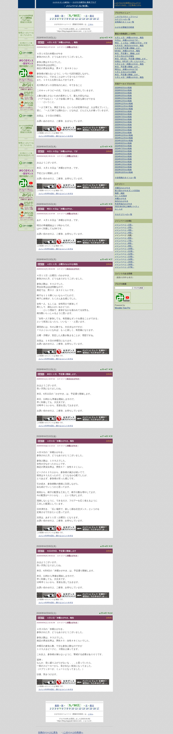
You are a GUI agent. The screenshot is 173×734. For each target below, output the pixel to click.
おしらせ (119, 209)
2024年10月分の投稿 (124, 141)
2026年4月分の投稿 (123, 93)
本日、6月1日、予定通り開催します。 (131, 59)
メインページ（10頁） (124, 249)
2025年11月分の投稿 (124, 106)
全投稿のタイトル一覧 (124, 22)
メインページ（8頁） (124, 243)
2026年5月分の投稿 (123, 90)
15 (91, 19)
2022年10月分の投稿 (124, 172)
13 (83, 19)
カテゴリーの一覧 (122, 19)
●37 (106, 369)
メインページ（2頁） (124, 227)
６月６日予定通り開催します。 (128, 48)
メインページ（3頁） (124, 230)
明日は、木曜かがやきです (126, 69)
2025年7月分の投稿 (123, 117)
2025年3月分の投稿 (123, 127)
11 (76, 19)
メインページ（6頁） (124, 238)
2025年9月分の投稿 (123, 111)
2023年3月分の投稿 (123, 170)
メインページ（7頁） (124, 241)
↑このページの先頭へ (73, 732)
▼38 (110, 369)
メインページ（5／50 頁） (77, 6)
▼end (109, 613)
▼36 (110, 204)
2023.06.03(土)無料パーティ (127, 206)
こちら (90, 24)
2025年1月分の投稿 (123, 133)
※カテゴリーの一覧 (123, 214)
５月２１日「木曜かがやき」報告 (129, 64)
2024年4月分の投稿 (123, 156)
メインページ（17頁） (124, 267)
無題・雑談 (119, 193)
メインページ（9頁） (124, 246)
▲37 (102, 436)
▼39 (110, 436)
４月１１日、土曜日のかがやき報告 (62, 264)
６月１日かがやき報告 (124, 56)
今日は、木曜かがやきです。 (127, 40)
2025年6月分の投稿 (123, 119)
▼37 (110, 259)
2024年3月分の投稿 (123, 159)
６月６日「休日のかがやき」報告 (129, 46)
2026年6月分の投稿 (123, 88)
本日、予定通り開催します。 (127, 67)
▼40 (110, 546)
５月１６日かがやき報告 (125, 72)
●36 (106, 259)
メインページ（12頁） (124, 254)
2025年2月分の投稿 (123, 130)
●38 (106, 436)
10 (72, 19)
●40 (105, 613)
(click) (109, 42)
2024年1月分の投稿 (123, 164)
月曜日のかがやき (122, 188)
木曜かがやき (71, 47)
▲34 (102, 204)
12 (80, 19)
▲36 (102, 369)
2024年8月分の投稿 (123, 146)
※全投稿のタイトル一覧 (125, 178)
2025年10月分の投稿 (124, 109)
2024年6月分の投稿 (123, 151)
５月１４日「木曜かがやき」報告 (129, 77)
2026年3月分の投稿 (123, 96)
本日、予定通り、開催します (127, 53)
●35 (106, 204)
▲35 (102, 259)
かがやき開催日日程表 (124, 27)
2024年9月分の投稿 (123, 143)
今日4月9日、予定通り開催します (61, 551)
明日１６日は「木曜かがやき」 (60, 209)
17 (98, 19)
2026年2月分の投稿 (123, 98)
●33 (106, 38)
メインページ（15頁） (124, 262)
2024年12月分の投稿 (124, 135)
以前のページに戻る (48, 732)
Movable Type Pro (122, 308)
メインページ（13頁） (124, 256)
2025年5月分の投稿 (123, 122)
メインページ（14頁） (124, 259)
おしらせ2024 (121, 196)
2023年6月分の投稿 (123, 167)
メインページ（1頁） (124, 225)
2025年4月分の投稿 (123, 125)
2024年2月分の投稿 (123, 162)
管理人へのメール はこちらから (26, 34)
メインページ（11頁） (124, 251)
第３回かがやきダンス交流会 (127, 191)
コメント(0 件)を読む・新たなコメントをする (55, 136)
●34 (106, 147)
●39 (106, 546)
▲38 (102, 546)
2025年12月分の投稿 (124, 103)
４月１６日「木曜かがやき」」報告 (62, 42)
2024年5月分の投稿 (123, 154)
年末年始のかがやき (123, 204)
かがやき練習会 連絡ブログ (84, 2)
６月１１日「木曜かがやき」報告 (129, 38)
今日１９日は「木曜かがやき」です (62, 151)
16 (94, 19)
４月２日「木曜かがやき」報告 (60, 618)
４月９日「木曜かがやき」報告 (60, 441)
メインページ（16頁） (124, 264)
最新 (57, 16)
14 (87, 19)
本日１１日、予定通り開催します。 (62, 374)
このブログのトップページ (126, 17)
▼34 (110, 38)
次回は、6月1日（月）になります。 (130, 61)
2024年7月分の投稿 (123, 148)
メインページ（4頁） (124, 233)
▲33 (102, 147)
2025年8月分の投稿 (123, 114)
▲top (102, 38)
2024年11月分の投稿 (124, 138)
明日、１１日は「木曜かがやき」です (131, 43)
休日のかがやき (72, 269)
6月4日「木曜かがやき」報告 (127, 51)
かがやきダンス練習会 (61, 2)
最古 (92, 16)
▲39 (101, 613)
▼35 (110, 147)
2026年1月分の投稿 (123, 101)
